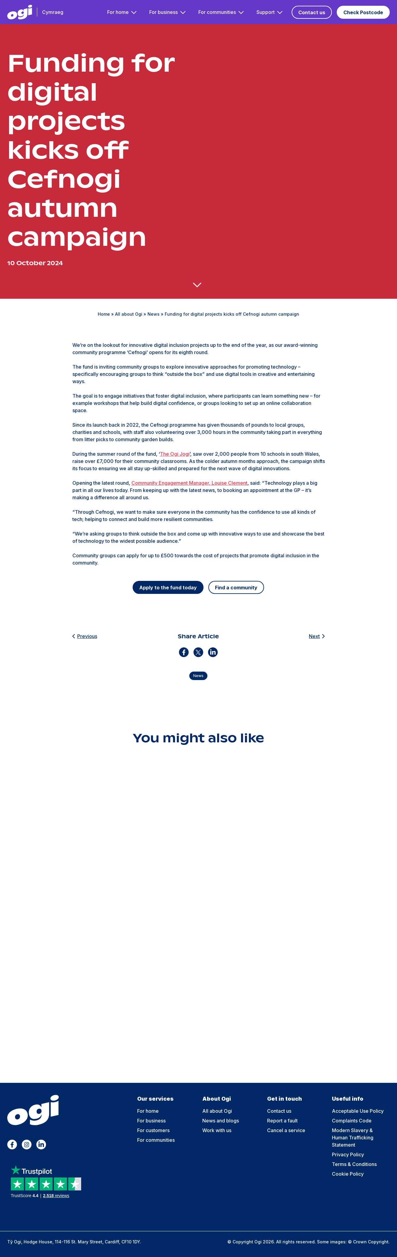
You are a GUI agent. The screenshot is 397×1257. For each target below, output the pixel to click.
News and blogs (220, 1121)
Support (265, 12)
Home (104, 314)
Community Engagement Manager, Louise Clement (189, 483)
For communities (217, 12)
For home (118, 12)
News (153, 314)
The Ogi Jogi (175, 454)
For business (163, 12)
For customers (153, 1130)
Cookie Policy (348, 1174)
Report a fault (282, 1121)
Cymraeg (52, 12)
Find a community (236, 588)
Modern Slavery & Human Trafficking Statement (352, 1137)
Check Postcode (363, 12)
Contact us (311, 12)
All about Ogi (128, 314)
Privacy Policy (348, 1154)
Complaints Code (352, 1121)
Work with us (216, 1130)
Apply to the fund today (168, 588)
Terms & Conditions (354, 1164)
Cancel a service (286, 1130)
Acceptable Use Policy (358, 1111)
